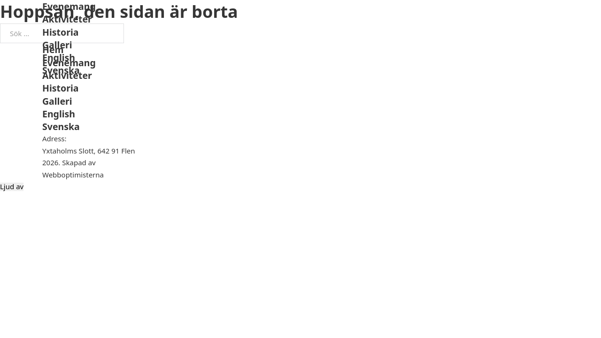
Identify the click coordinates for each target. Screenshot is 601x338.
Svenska (61, 70)
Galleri (57, 44)
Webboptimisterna (73, 174)
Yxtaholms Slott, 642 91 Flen (88, 150)
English (58, 57)
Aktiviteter (67, 19)
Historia (60, 32)
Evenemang (69, 6)
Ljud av (11, 187)
